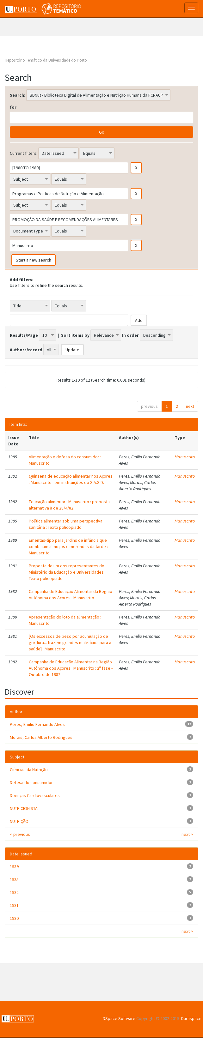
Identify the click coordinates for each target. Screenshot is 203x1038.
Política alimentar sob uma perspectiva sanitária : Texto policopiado (65, 524)
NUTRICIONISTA (24, 808)
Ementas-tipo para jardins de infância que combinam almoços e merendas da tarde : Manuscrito (68, 546)
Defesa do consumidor (31, 782)
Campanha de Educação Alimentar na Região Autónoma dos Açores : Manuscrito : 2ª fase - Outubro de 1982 (71, 668)
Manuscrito (185, 457)
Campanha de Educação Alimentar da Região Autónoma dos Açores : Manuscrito (70, 594)
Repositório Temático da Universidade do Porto (46, 60)
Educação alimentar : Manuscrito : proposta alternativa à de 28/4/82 (69, 505)
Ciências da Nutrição (29, 769)
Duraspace (191, 1018)
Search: (17, 95)
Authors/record (26, 350)
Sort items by (75, 335)
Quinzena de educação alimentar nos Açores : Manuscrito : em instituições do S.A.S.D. (71, 479)
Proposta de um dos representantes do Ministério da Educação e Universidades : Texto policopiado (67, 572)
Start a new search (33, 260)
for (13, 107)
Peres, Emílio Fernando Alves (37, 724)
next (190, 406)
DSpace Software (119, 1018)
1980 (14, 918)
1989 (14, 866)
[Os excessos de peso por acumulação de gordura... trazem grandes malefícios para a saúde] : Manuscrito (70, 642)
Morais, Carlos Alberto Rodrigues (41, 737)
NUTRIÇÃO (19, 821)
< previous (20, 834)
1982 (14, 892)
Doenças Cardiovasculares (35, 795)
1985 (14, 879)
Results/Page (24, 335)
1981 (14, 905)
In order (130, 335)
